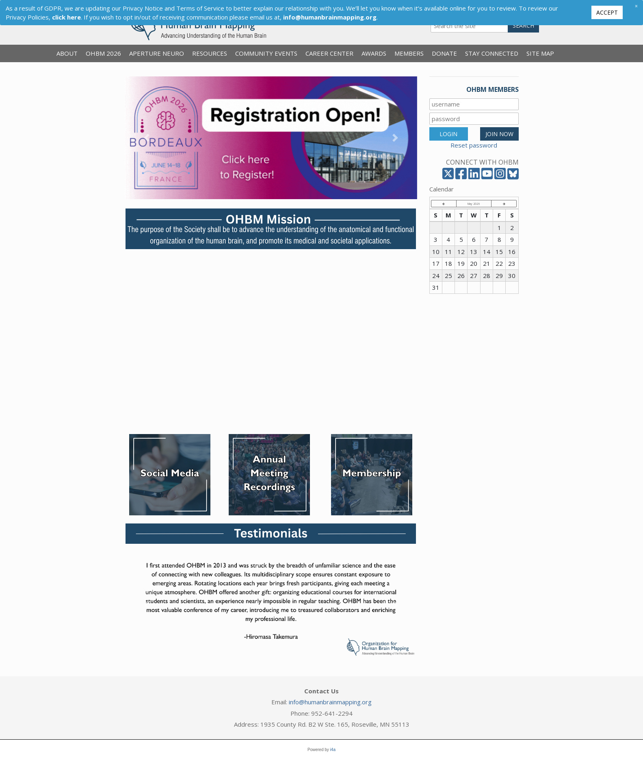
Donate (444, 53)
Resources (209, 53)
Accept (607, 12)
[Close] (636, 5)
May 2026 (474, 204)
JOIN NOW (499, 134)
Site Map (540, 53)
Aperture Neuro (156, 53)
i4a (333, 749)
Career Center (329, 53)
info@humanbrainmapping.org (330, 702)
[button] (147, 137)
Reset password (473, 145)
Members (409, 53)
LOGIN (448, 134)
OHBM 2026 (103, 53)
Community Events (266, 53)
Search (523, 25)
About (67, 53)
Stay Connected (491, 53)
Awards (374, 53)
